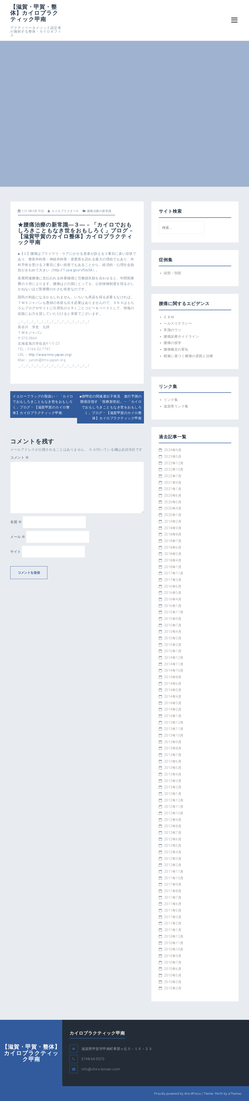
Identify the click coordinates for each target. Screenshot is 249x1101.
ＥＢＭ (169, 317)
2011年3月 (173, 917)
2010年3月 (173, 982)
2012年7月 (173, 833)
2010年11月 (174, 943)
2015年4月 (173, 632)
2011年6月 (173, 904)
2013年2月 (173, 787)
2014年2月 (173, 709)
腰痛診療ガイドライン (181, 336)
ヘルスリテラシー (178, 323)
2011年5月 (173, 910)
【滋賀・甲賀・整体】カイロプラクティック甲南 (34, 13)
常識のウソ (172, 330)
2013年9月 (173, 742)
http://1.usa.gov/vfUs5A (73, 270)
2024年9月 (173, 450)
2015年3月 (173, 638)
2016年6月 (173, 586)
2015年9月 (173, 619)
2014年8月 (173, 677)
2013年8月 (173, 748)
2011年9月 (173, 884)
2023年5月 (173, 456)
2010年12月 (174, 936)
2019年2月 (173, 521)
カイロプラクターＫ (65, 211)
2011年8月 (173, 891)
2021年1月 (173, 489)
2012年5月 (173, 845)
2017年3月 (173, 580)
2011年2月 (173, 923)
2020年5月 (173, 502)
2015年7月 (173, 625)
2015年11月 (174, 612)
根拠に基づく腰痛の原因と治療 (188, 356)
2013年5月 (173, 768)
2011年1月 (173, 930)
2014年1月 (173, 716)
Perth (219, 1093)
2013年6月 (173, 761)
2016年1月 (173, 606)
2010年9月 (173, 956)
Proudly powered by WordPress (177, 1093)
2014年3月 (173, 703)
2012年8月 (173, 826)
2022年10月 (174, 469)
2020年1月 (173, 515)
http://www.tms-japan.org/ (50, 355)
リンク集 (171, 400)
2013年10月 (174, 735)
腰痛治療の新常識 (99, 211)
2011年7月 (173, 897)
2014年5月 (173, 690)
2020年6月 (173, 495)
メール (17, 537)
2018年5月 (173, 554)
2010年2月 (173, 988)
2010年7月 (173, 962)
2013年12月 (174, 722)
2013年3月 (173, 781)
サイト (15, 552)
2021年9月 (173, 482)
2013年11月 (174, 729)
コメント (19, 457)
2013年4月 (173, 774)
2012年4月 (173, 852)
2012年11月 (174, 807)
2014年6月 (173, 684)
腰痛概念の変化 (176, 349)
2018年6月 (173, 547)
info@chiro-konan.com (100, 1069)
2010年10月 (174, 949)
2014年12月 (174, 658)
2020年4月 (173, 508)
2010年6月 (173, 969)
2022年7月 (173, 476)
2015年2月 (173, 645)
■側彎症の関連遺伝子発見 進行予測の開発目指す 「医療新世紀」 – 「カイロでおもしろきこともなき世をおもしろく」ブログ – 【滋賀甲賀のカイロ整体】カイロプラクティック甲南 (111, 407)
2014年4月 (173, 696)
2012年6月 (173, 839)
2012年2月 (173, 865)
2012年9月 (173, 820)
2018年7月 (173, 541)
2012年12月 (174, 800)
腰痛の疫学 (172, 343)
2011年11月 (174, 871)
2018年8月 (173, 534)
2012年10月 (174, 813)
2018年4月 (173, 560)
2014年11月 (174, 664)
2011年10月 (174, 878)
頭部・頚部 (172, 273)
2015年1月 (173, 651)
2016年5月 (173, 593)
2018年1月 (173, 567)
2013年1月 (173, 794)
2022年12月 (174, 463)
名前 (16, 522)
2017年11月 (174, 573)
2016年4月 (173, 599)
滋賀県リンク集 (176, 406)
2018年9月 (173, 528)
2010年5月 (173, 975)
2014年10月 (174, 670)
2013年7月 (173, 755)
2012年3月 (173, 859)
